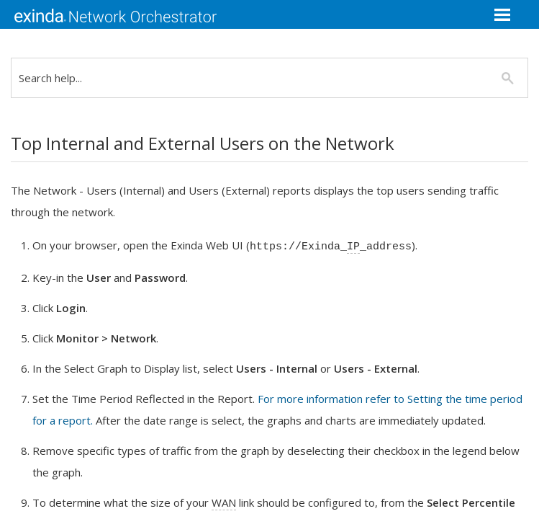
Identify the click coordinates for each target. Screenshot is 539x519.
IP (364, 247)
